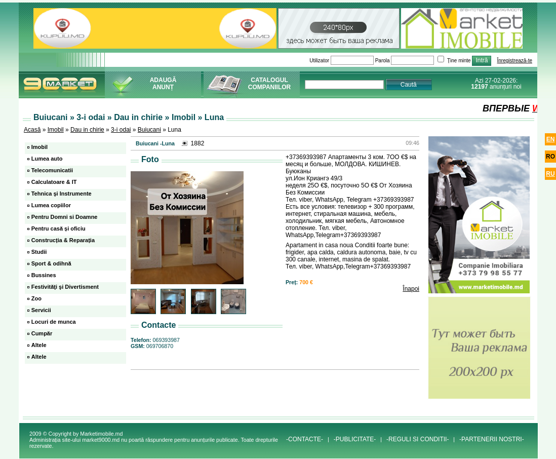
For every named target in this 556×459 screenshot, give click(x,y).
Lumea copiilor (51, 205)
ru (550, 173)
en (550, 139)
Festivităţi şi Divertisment (65, 287)
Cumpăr (42, 333)
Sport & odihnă (51, 263)
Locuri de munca (53, 322)
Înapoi (411, 288)
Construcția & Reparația (63, 240)
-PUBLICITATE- (355, 439)
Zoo (36, 298)
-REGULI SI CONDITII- (417, 439)
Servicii (41, 310)
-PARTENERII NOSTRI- (491, 439)
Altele (39, 345)
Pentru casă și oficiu (58, 228)
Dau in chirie (87, 129)
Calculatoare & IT (54, 182)
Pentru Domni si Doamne (64, 217)
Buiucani (149, 129)
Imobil (56, 129)
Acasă (32, 129)
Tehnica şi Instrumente (61, 193)
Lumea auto (47, 159)
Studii (39, 252)
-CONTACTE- (304, 439)
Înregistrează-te (514, 60)
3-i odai (121, 129)
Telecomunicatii (52, 170)
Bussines (43, 275)
